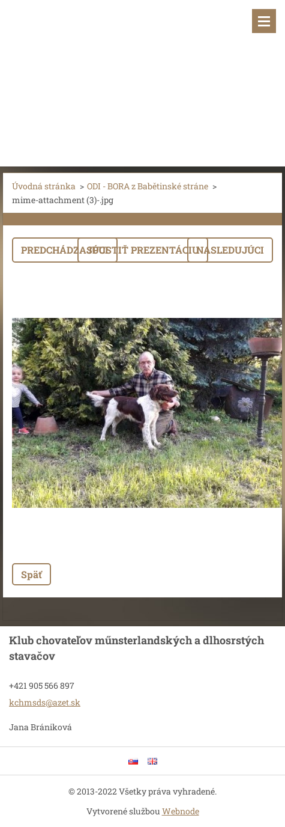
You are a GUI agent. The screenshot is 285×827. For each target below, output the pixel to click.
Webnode (180, 811)
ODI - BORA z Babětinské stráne (147, 186)
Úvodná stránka (44, 186)
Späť (31, 574)
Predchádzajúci (65, 249)
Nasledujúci (230, 249)
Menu (264, 21)
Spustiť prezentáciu (142, 249)
